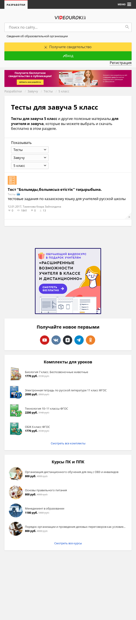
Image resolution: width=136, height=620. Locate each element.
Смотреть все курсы (68, 543)
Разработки (16, 4)
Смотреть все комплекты (68, 443)
